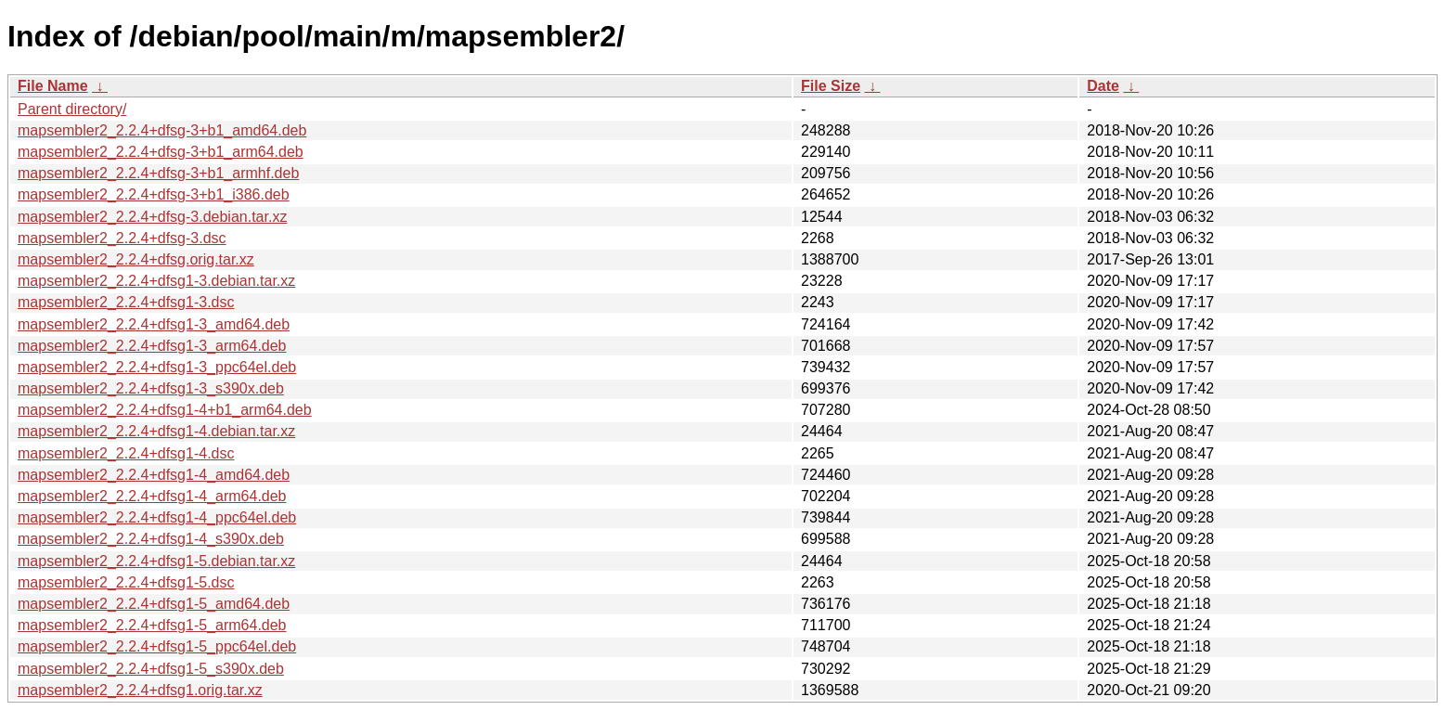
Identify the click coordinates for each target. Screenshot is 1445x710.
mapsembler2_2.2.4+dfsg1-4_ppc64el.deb (157, 517)
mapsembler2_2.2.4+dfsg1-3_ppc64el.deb (157, 367)
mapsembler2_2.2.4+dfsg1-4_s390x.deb (151, 539)
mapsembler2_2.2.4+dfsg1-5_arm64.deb (152, 625)
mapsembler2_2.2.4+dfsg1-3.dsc (126, 302)
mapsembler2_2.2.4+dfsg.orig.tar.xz (136, 259)
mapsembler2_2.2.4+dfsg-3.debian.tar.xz (152, 217)
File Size (830, 86)
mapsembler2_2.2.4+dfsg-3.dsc (122, 238)
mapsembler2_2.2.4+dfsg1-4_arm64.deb (152, 496)
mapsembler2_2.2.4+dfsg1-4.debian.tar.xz (156, 431)
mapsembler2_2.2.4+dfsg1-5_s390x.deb (151, 669)
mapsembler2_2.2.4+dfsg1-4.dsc (126, 453)
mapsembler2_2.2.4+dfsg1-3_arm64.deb (152, 346)
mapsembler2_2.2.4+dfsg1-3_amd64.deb (154, 324)
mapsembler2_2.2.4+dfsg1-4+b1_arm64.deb (165, 410)
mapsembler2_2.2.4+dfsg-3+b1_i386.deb (154, 194)
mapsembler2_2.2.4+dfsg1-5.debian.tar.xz (156, 561)
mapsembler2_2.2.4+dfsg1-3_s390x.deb (151, 388)
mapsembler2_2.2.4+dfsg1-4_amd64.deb (154, 475)
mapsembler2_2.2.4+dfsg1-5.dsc (126, 582)
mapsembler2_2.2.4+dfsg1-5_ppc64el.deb (157, 646)
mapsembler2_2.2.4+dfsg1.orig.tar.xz (140, 690)
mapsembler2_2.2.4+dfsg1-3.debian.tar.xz (156, 281)
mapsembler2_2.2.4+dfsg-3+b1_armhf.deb (158, 173)
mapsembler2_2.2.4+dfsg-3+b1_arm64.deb (160, 152)
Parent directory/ (72, 109)
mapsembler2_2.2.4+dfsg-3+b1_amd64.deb (162, 130)
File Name (53, 86)
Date (1103, 86)
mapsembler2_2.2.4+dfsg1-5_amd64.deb (154, 604)
